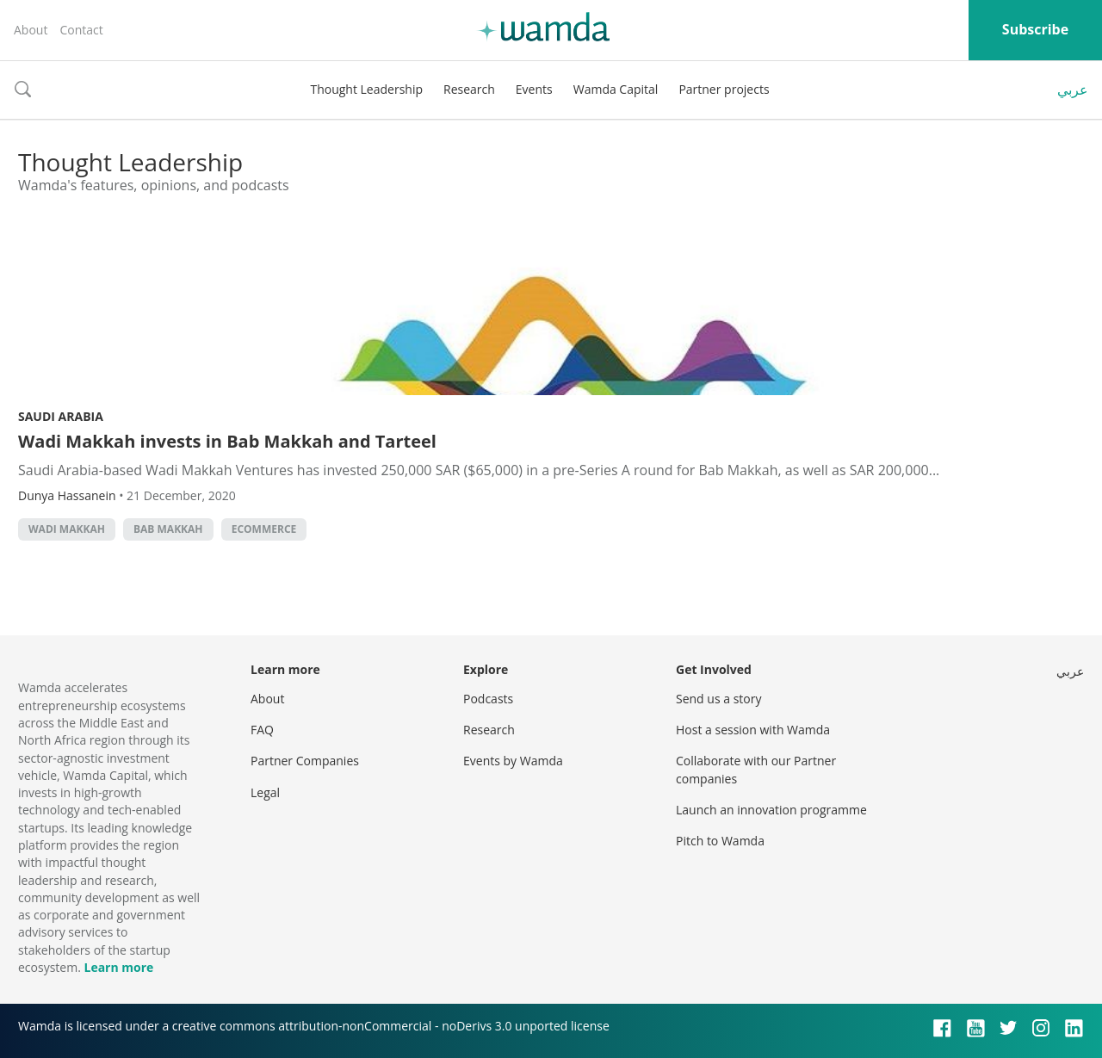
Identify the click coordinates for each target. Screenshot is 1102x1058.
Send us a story (718, 698)
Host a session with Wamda (753, 729)
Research (469, 89)
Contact (80, 30)
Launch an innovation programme (771, 809)
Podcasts (488, 698)
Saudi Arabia (60, 416)
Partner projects (723, 89)
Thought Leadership (366, 89)
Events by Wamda (513, 760)
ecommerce (264, 529)
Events (534, 89)
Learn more (118, 967)
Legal (265, 792)
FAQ (262, 729)
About (30, 30)
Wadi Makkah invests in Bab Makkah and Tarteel (227, 441)
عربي (1072, 89)
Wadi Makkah (66, 529)
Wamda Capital (616, 89)
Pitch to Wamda (720, 840)
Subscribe (1035, 29)
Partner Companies (305, 760)
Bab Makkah (168, 529)
